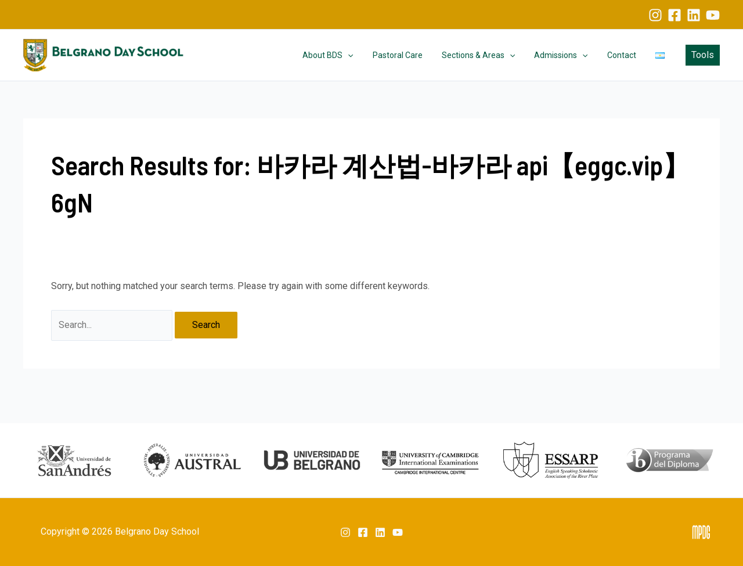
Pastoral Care (410, 55)
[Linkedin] (694, 15)
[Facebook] (674, 15)
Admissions (568, 55)
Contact (625, 55)
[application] (364, 55)
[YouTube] (713, 15)
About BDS (344, 55)
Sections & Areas (488, 55)
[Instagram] (655, 15)
